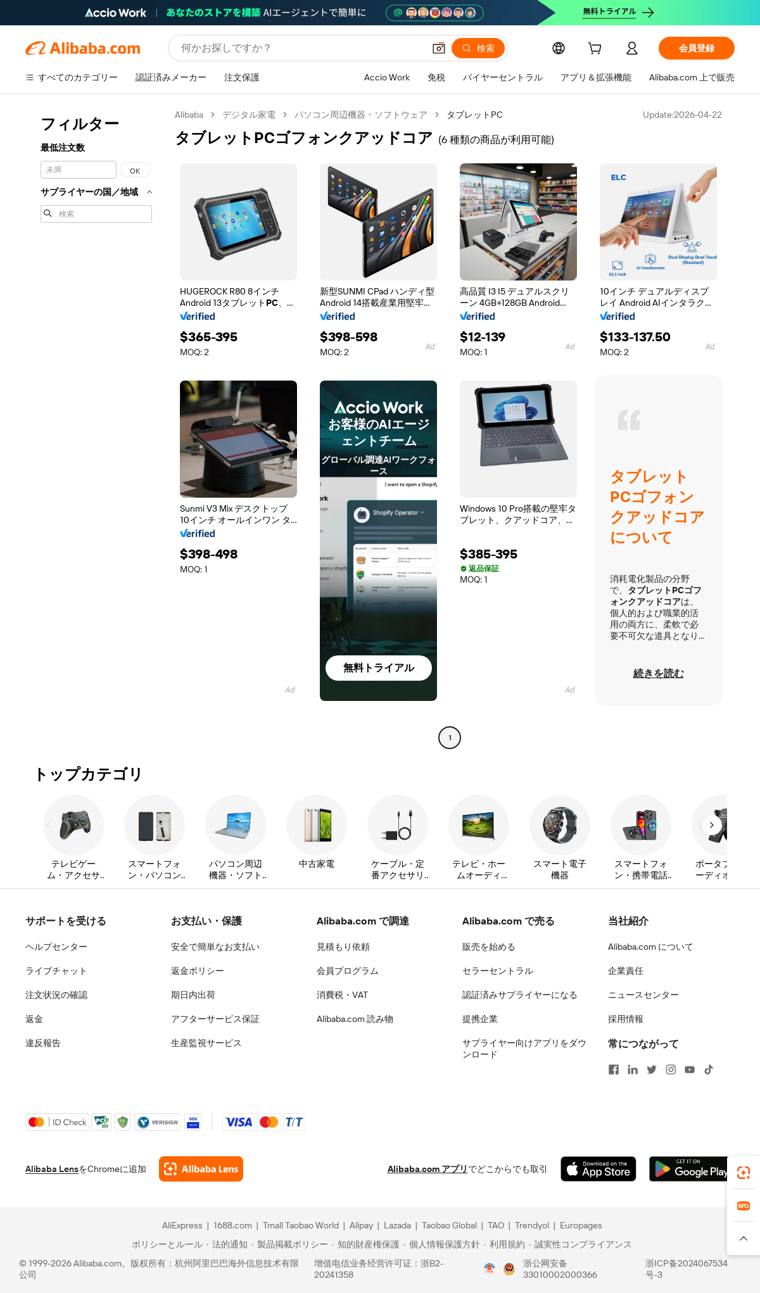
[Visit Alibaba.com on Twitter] (651, 1069)
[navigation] (96, 427)
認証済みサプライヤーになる (520, 995)
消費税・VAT (342, 995)
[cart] (597, 50)
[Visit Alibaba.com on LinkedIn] (632, 1069)
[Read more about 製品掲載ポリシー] (289, 1244)
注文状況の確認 (56, 995)
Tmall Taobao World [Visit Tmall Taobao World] (301, 1225)
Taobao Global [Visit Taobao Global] (449, 1225)
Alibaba (189, 115)
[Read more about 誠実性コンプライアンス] (580, 1244)
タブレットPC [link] (474, 115)
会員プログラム (348, 971)
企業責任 (625, 971)
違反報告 (43, 1043)
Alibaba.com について (651, 947)
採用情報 (625, 1019)
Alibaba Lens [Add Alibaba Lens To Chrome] (52, 1169)
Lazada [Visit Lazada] (397, 1225)
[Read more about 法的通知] (227, 1244)
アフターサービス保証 (215, 1019)
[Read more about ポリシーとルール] (165, 1244)
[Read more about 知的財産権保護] (366, 1244)
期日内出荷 (193, 995)
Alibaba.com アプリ (428, 1169)
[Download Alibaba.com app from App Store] (598, 1169)
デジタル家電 (249, 115)
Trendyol (532, 1225)
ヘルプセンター (56, 947)
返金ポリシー (197, 971)
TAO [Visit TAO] (496, 1225)
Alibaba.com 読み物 (355, 1019)
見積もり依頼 (343, 947)
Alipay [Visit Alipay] (361, 1225)
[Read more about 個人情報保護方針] (441, 1244)
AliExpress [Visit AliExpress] (182, 1225)
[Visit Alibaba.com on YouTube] (689, 1069)
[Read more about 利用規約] (504, 1244)
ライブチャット (56, 971)
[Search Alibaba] (301, 48)
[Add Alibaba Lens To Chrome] (201, 1169)
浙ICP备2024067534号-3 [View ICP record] (686, 1269)
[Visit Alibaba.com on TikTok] (708, 1069)
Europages (581, 1225)
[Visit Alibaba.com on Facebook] (613, 1069)
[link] (743, 1172)
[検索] (478, 48)
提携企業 (480, 1019)
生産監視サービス (206, 1043)
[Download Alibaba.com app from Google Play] (692, 1169)
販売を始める (489, 947)
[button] (438, 48)
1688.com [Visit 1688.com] (232, 1225)
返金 (34, 1019)
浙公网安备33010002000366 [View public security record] (560, 1269)
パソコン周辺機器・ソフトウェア (361, 115)
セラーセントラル (497, 971)
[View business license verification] (489, 1269)
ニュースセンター (643, 995)
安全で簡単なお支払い (215, 947)
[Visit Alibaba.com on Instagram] (670, 1069)
